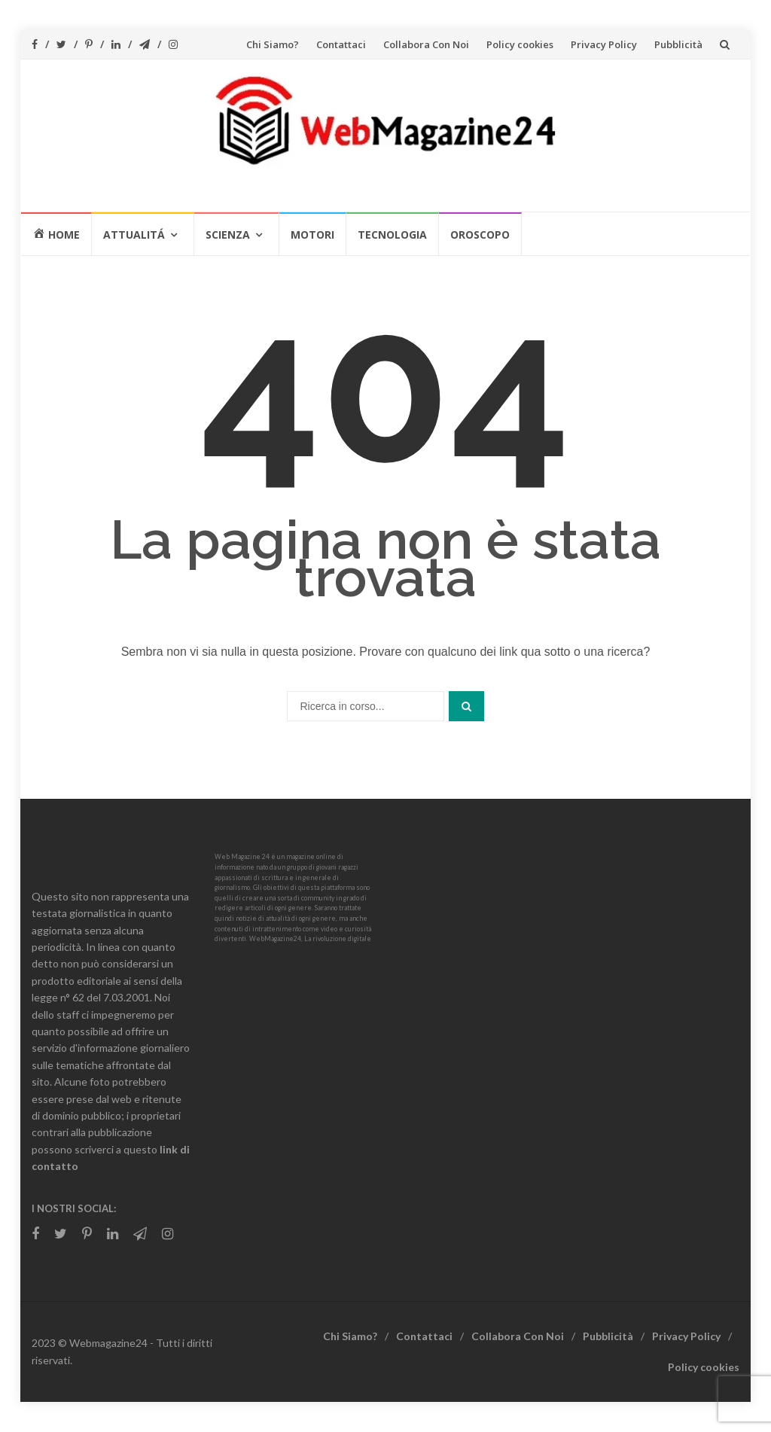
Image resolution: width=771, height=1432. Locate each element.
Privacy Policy (604, 44)
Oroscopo (480, 234)
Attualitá (134, 234)
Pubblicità (678, 44)
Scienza (228, 234)
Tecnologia (392, 234)
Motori (312, 234)
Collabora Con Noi (426, 44)
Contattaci (341, 44)
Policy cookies (519, 44)
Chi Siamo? (272, 44)
